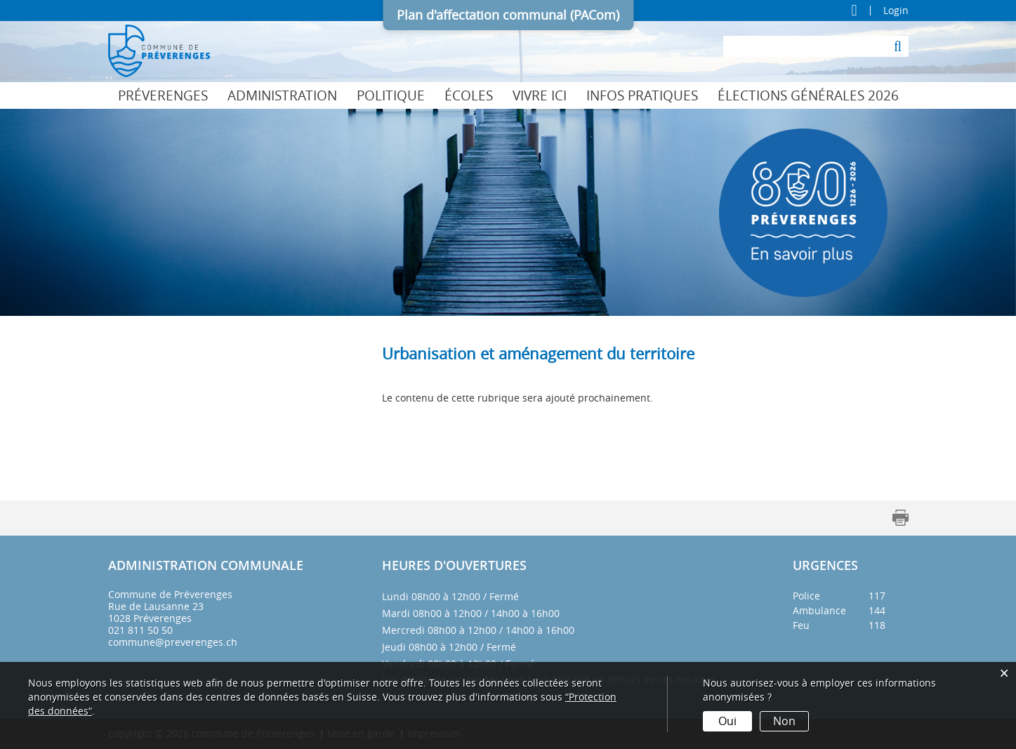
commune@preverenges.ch (172, 642)
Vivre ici (540, 95)
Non (784, 721)
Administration (282, 95)
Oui (727, 721)
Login (896, 10)
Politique (391, 95)
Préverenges (163, 95)
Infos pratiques (642, 95)
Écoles (468, 95)
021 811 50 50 (140, 630)
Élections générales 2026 (808, 95)
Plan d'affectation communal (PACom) (508, 14)
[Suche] (898, 46)
